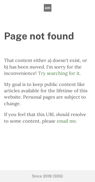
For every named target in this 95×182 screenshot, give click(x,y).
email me (66, 121)
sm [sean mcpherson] (47, 8)
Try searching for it (59, 73)
